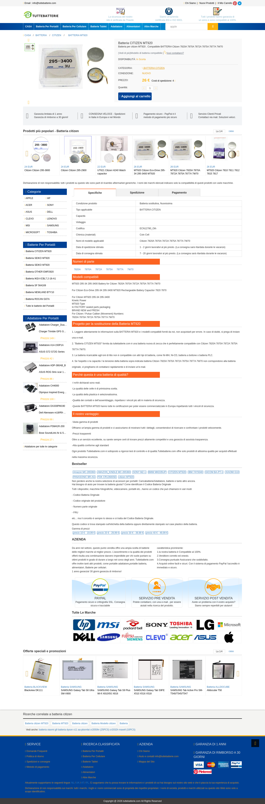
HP (48, 198)
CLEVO (29, 218)
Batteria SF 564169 (34, 285)
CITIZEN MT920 (177, 472)
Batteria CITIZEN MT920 (34, 251)
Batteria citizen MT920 (36, 723)
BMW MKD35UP (157, 472)
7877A (120, 269)
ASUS (28, 212)
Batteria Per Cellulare (74, 26)
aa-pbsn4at (84, 729)
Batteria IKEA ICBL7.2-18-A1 (34, 278)
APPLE (28, 198)
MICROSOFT (32, 232)
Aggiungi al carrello (134, 96)
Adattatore (116, 26)
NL (72, 782)
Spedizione (137, 192)
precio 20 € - (108, 532)
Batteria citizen (80, 723)
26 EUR (138, 166)
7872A (98, 269)
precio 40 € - (156, 532)
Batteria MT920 (60, 723)
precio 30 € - (132, 532)
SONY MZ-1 (139, 472)
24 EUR (28, 166)
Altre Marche (151, 26)
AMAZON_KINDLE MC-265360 (114, 472)
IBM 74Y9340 (195, 472)
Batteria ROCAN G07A (34, 299)
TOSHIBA (51, 232)
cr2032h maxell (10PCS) (122, 729)
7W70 (130, 269)
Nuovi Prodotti (206, 3)
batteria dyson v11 (67, 729)
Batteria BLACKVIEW (35, 687)
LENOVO (51, 218)
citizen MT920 (126, 477)
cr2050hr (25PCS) (99, 729)
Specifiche (95, 192)
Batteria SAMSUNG (71, 687)
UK (78, 782)
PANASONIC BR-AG (84, 477)
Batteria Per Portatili (47, 26)
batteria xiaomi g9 (48, 729)
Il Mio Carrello (224, 3)
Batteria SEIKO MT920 (34, 258)
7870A (88, 269)
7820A (77, 269)
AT (82, 782)
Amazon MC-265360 (84, 472)
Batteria (124, 723)
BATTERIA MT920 (78, 35)
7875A (109, 269)
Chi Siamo (190, 3)
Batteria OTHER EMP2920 (34, 271)
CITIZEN (56, 35)
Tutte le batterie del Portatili (34, 306)
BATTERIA (41, 35)
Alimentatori (133, 26)
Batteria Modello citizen (103, 723)
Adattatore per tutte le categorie (40, 446)
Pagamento (179, 192)
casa (231, 131)
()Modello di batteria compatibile (140, 53)
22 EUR (101, 166)
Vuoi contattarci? (175, 53)
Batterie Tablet (98, 26)
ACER (28, 205)
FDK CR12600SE (107, 477)
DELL (49, 212)
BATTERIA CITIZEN (153, 68)
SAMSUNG (52, 225)
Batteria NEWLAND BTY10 (34, 292)
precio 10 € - (84, 532)
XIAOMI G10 (232, 472)
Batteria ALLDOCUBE (218, 687)
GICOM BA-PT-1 (214, 472)
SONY (50, 205)
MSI (27, 225)
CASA (28, 26)
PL (87, 782)
